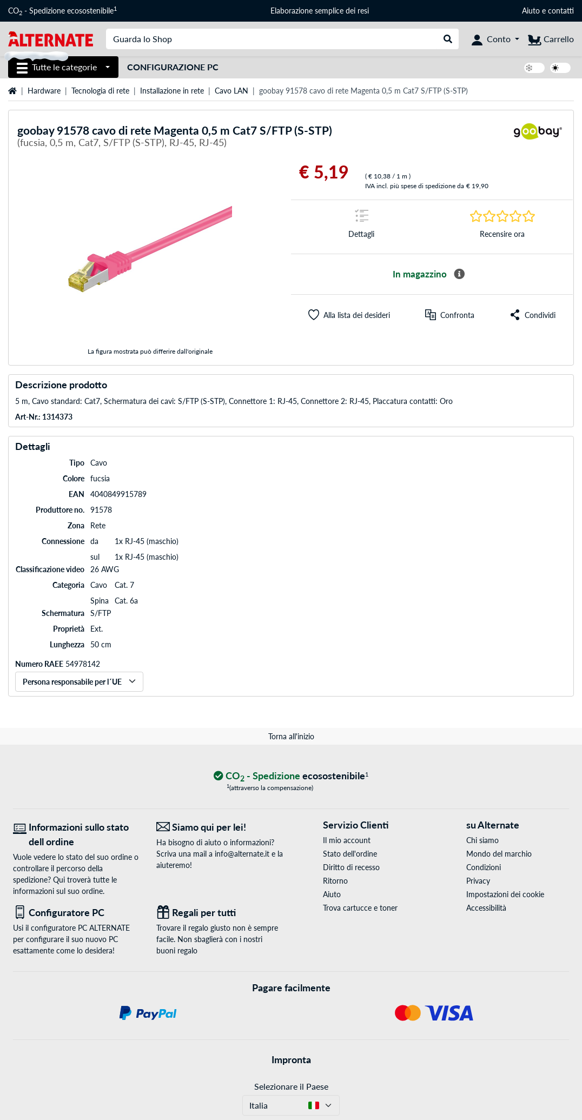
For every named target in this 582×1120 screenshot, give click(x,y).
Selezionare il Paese (291, 1086)
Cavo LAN (231, 90)
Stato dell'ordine (350, 853)
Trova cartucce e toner (360, 907)
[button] (349, 314)
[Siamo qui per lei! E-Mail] (219, 827)
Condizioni (483, 867)
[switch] (534, 68)
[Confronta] (449, 314)
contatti (561, 10)
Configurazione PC (173, 67)
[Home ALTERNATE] (50, 38)
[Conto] (495, 39)
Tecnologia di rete (100, 90)
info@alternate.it (242, 853)
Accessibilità (486, 907)
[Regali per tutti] (219, 912)
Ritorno (335, 880)
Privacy (478, 880)
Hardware (44, 90)
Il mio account (347, 840)
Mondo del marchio (499, 853)
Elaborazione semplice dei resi (319, 10)
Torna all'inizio (291, 736)
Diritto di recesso (351, 867)
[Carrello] (551, 39)
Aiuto (531, 10)
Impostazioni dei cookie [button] (505, 894)
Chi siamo (482, 840)
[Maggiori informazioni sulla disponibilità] (459, 274)
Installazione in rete (172, 90)
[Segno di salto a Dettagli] (361, 227)
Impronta (291, 1059)
